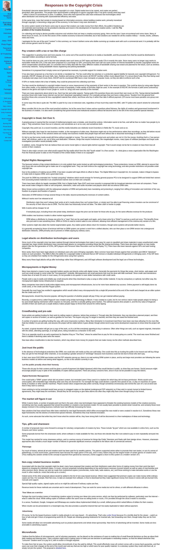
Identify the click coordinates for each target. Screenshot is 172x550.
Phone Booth (7, 126)
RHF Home (7, 98)
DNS (9, 76)
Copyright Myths (6, 109)
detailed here (61, 548)
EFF (9, 37)
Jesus (8, 81)
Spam (9, 73)
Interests (8, 93)
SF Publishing (6, 54)
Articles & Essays (7, 62)
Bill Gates (8, 137)
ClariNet (8, 29)
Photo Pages (6, 44)
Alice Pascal (7, 129)
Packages (7, 89)
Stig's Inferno (7, 106)
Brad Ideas (7, 23)
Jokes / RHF (6, 41)
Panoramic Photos (7, 49)
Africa (9, 115)
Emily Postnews (6, 112)
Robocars (7, 69)
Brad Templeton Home (7, 16)
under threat (111, 515)
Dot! (9, 86)
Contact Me (7, 140)
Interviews (7, 33)
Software (7, 58)
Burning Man (7, 123)
